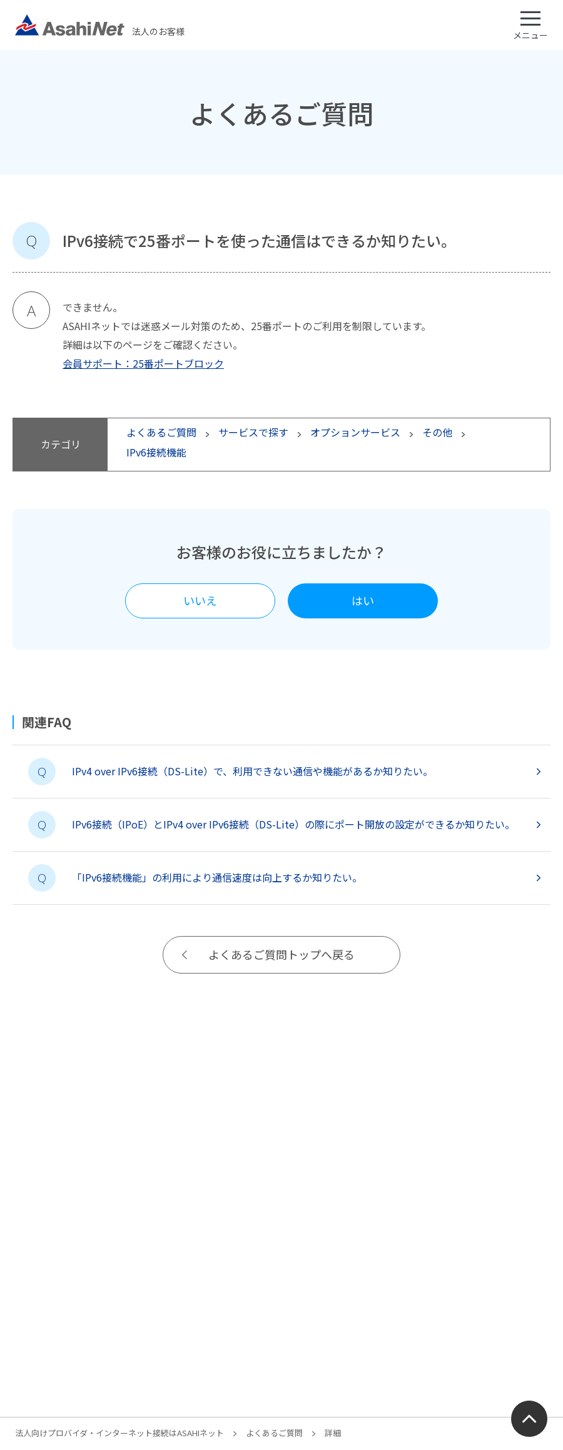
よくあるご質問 (274, 1433)
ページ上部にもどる (529, 1418)
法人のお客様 (100, 25)
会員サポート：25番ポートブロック (143, 363)
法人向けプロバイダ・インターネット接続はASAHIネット (119, 1433)
